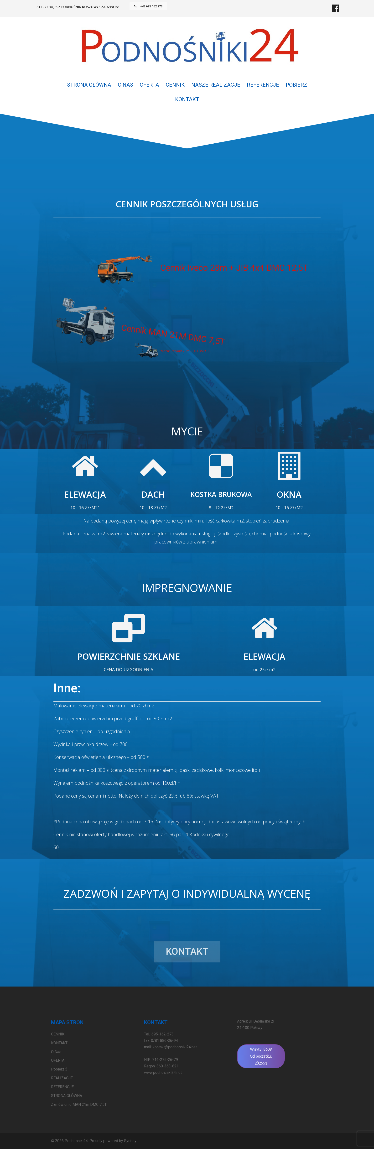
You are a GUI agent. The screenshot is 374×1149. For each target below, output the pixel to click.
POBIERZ (296, 85)
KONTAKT (187, 99)
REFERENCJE (263, 85)
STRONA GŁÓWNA (89, 85)
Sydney (130, 1141)
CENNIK (175, 85)
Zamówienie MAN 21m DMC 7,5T (79, 1104)
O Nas (125, 85)
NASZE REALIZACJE (215, 85)
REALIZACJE (62, 1078)
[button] (148, 6)
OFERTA (149, 85)
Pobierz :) (59, 1069)
